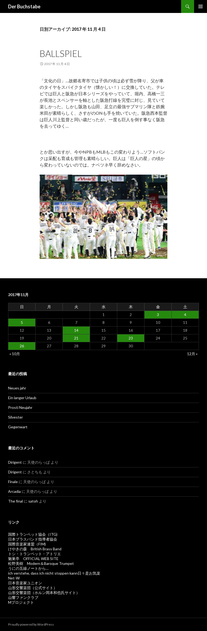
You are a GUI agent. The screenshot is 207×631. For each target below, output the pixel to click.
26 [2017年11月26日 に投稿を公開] (22, 346)
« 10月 (14, 353)
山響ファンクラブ (23, 597)
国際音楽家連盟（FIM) (27, 544)
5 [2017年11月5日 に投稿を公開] (22, 322)
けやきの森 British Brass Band (34, 549)
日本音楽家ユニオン (25, 583)
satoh (33, 501)
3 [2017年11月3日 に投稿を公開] (158, 314)
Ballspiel (61, 53)
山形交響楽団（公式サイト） (32, 587)
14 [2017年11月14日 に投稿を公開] (76, 330)
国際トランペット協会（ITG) (32, 534)
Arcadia (14, 491)
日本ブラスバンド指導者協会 (32, 539)
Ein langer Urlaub (22, 397)
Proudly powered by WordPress (31, 624)
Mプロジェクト (21, 602)
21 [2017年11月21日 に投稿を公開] (76, 338)
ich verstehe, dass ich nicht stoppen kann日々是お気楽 (54, 573)
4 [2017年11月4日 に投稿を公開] (185, 314)
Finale (13, 481)
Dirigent (15, 462)
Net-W (14, 578)
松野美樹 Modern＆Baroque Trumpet (41, 563)
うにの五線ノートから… (28, 568)
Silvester (15, 417)
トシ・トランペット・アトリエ (34, 553)
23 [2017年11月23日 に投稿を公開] (131, 338)
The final (15, 501)
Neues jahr (17, 388)
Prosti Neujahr (20, 407)
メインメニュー (200, 6)
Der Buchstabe (24, 6)
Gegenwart (17, 427)
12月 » (192, 353)
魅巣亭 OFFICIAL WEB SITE (33, 558)
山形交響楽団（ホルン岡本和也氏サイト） (44, 592)
